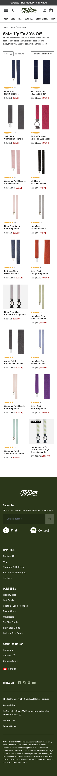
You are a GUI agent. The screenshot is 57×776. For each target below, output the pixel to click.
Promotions (9, 611)
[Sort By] (42, 53)
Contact (43, 530)
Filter (8, 53)
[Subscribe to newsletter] (49, 519)
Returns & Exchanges (14, 572)
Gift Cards (8, 600)
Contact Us (9, 556)
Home (5, 27)
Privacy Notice (9, 726)
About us (8, 650)
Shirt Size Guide (11, 627)
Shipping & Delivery (13, 567)
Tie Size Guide (10, 622)
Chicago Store (10, 661)
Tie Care (7, 578)
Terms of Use (9, 720)
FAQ (5, 561)
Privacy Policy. (21, 762)
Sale (12, 27)
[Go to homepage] (28, 10)
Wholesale (8, 616)
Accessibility (9, 705)
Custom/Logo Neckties (15, 605)
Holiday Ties (9, 594)
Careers (9, 655)
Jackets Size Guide (13, 633)
